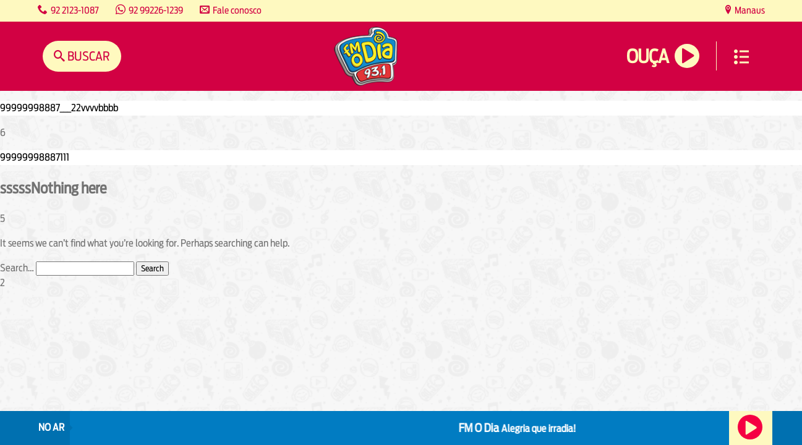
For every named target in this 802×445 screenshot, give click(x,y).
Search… (17, 268)
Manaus (749, 10)
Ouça (647, 56)
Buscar (87, 56)
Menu (741, 57)
